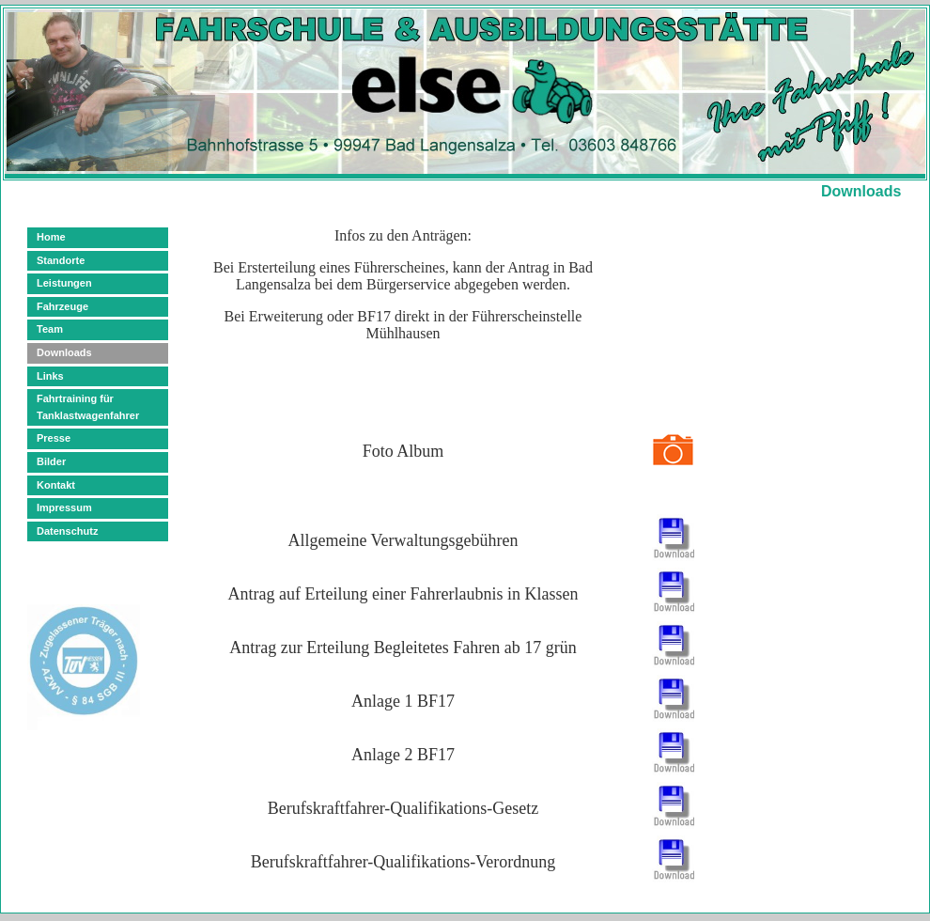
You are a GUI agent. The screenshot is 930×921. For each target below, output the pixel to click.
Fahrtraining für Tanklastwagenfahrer (88, 407)
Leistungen (64, 283)
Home (51, 236)
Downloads (64, 352)
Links (50, 376)
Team (50, 329)
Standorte (61, 260)
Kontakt (56, 485)
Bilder (51, 461)
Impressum (64, 507)
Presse (53, 438)
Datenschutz (67, 531)
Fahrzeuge (62, 306)
